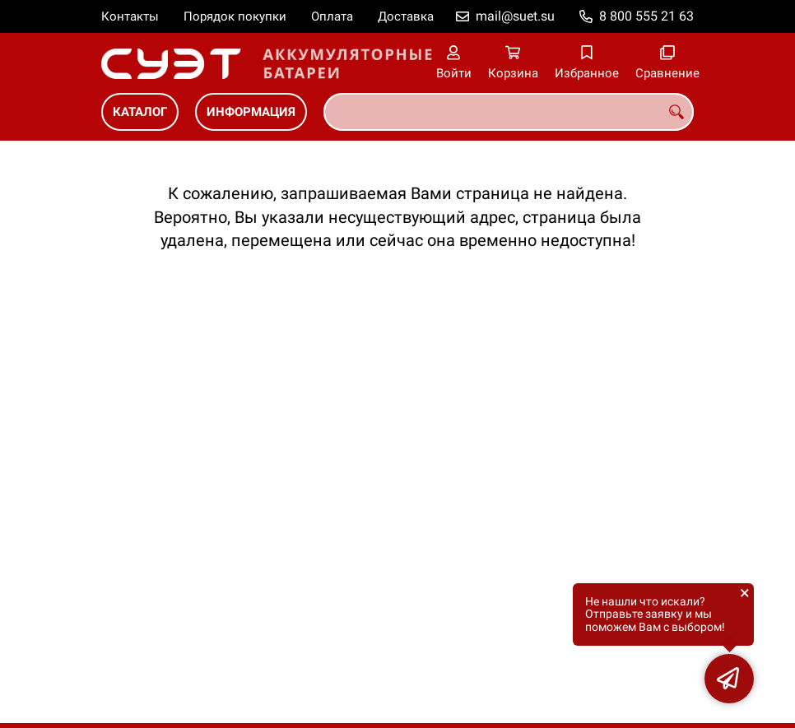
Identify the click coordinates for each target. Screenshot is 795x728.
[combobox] (508, 112)
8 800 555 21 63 (646, 16)
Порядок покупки (235, 16)
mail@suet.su (515, 16)
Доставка (406, 16)
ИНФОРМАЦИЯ (251, 111)
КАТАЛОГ (140, 111)
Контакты (130, 16)
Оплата (332, 16)
